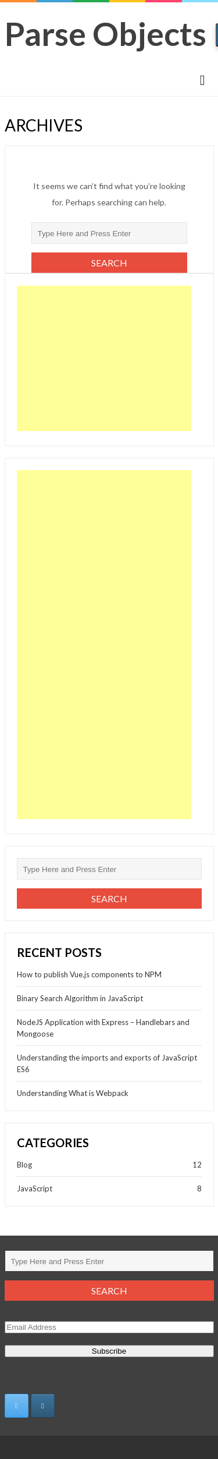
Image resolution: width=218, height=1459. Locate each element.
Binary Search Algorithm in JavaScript (80, 998)
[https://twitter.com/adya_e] (16, 1406)
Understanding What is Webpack (72, 1093)
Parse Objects (105, 33)
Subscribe (109, 1351)
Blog (24, 1164)
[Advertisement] (104, 358)
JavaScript (34, 1188)
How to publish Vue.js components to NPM (89, 974)
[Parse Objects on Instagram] (43, 1406)
